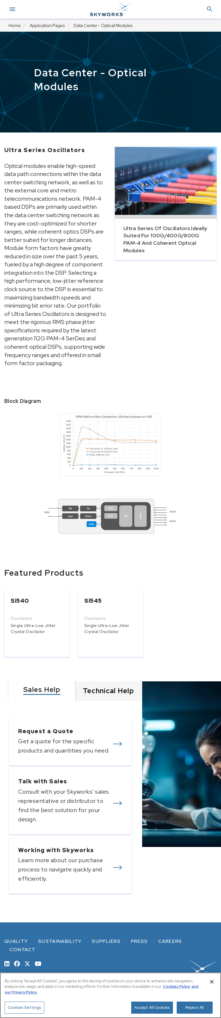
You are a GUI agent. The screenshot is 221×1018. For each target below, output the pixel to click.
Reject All (195, 1007)
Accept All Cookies (152, 1007)
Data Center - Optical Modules (103, 26)
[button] (209, 9)
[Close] (211, 981)
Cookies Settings (24, 1007)
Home (15, 26)
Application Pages (47, 26)
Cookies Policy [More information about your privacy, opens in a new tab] (176, 986)
